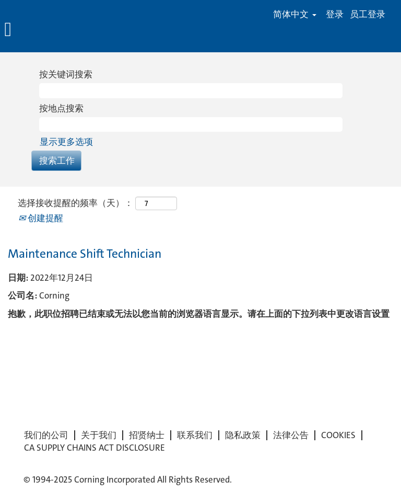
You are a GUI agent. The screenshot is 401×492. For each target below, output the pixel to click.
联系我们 (195, 435)
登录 (335, 14)
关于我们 (98, 435)
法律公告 (291, 435)
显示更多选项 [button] (66, 141)
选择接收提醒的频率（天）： (75, 203)
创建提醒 (40, 218)
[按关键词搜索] (191, 90)
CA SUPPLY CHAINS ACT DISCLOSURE (94, 448)
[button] (67, 30)
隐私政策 (243, 435)
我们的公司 (46, 435)
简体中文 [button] (294, 14)
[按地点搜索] (191, 124)
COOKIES (338, 435)
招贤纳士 (146, 435)
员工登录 (367, 14)
